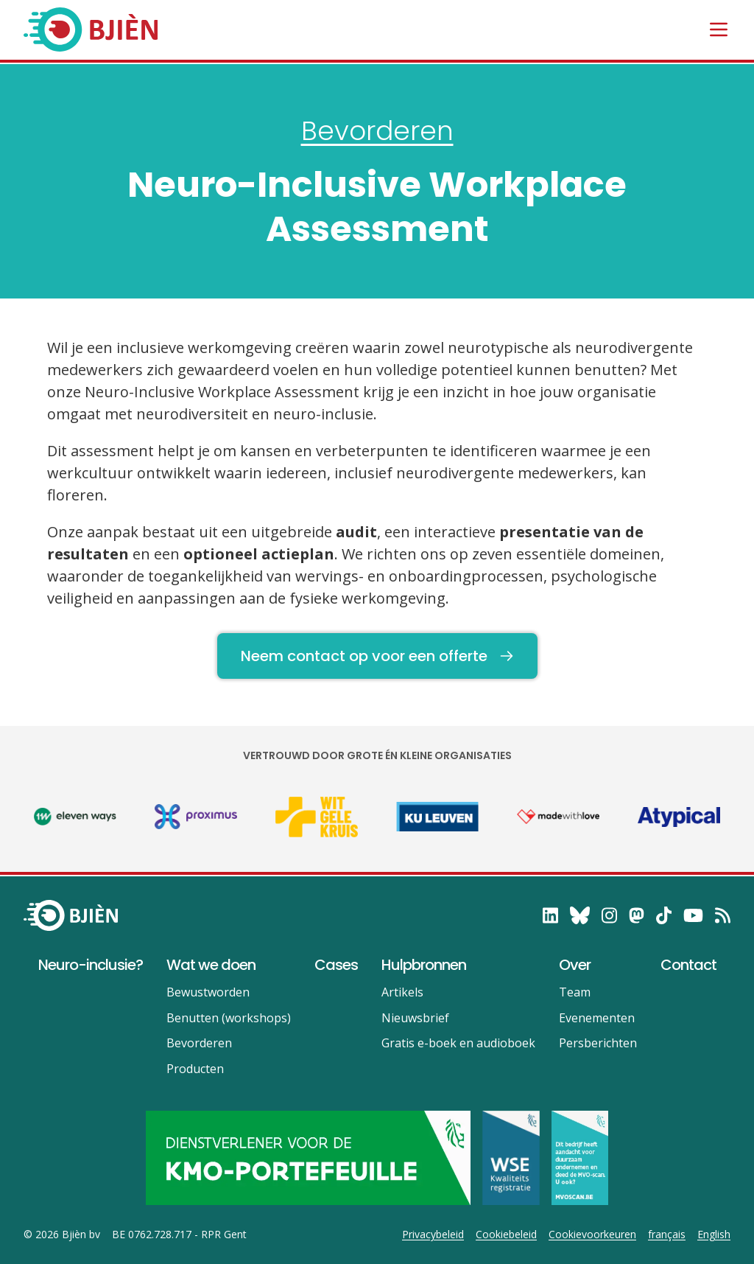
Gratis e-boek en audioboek (458, 1043)
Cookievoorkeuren (592, 1234)
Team (575, 992)
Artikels (402, 992)
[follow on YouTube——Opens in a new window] (693, 915)
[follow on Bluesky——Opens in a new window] (580, 915)
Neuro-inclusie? (90, 964)
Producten (195, 1069)
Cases (336, 964)
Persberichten (598, 1043)
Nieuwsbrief (415, 1018)
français (667, 1234)
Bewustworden (208, 992)
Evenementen (597, 1018)
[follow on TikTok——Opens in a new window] (664, 915)
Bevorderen (377, 131)
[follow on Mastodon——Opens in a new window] (636, 915)
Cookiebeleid (506, 1234)
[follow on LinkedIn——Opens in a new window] (550, 915)
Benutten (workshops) (228, 1018)
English (713, 1234)
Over (575, 964)
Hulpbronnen (423, 964)
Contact (688, 964)
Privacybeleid (433, 1234)
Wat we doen (211, 964)
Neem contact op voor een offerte (377, 656)
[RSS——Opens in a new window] (722, 915)
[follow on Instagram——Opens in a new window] (609, 915)
